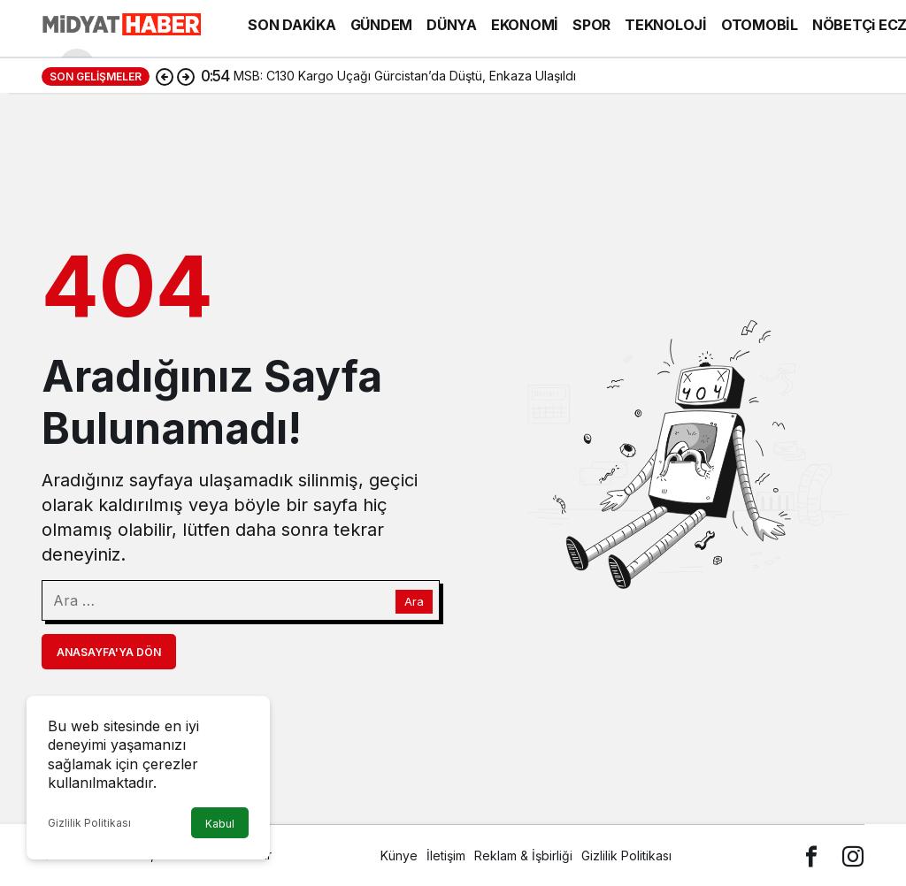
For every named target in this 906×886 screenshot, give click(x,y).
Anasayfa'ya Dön (109, 652)
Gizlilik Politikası (89, 822)
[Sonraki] (185, 76)
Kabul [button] (219, 823)
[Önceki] (164, 76)
